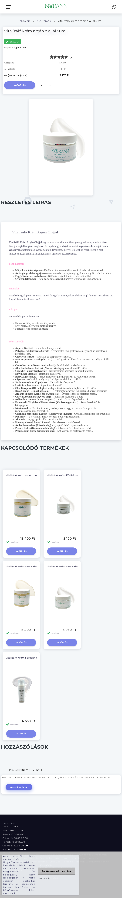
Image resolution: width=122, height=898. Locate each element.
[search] (114, 7)
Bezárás (45, 878)
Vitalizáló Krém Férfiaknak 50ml (66, 475)
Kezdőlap (24, 21)
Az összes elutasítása (56, 871)
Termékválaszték (9, 7)
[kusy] (43, 85)
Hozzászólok (19, 787)
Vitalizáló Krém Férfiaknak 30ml (25, 658)
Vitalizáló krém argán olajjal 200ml (27, 475)
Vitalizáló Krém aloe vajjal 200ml (26, 566)
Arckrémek (44, 21)
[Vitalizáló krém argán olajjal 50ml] (61, 100)
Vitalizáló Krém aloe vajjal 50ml (66, 566)
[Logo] (56, 7)
